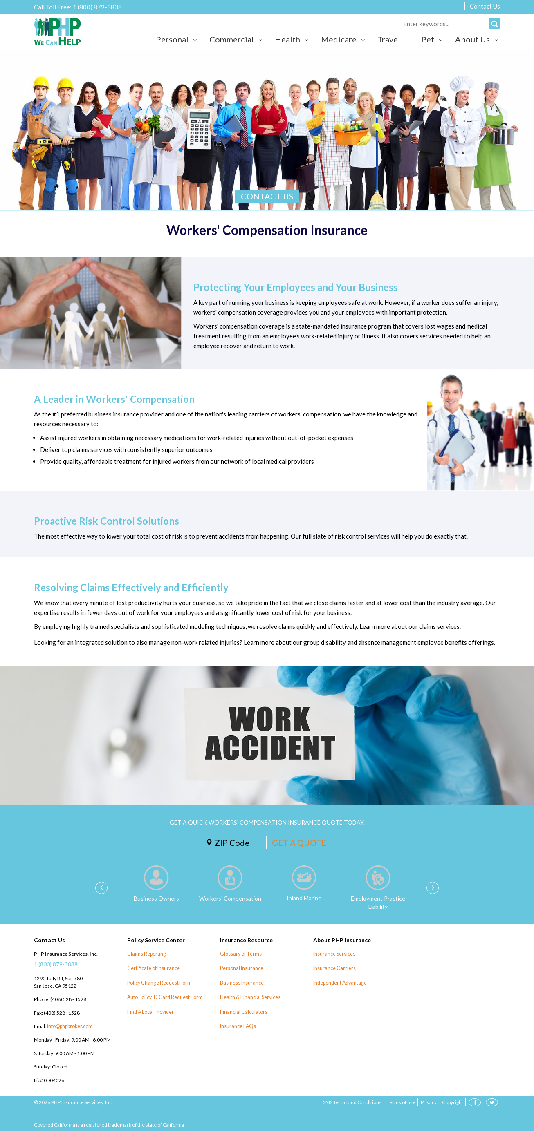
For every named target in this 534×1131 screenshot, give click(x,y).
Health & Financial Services (249, 997)
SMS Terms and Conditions (352, 1102)
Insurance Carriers (334, 968)
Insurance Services (334, 954)
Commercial (231, 39)
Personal (172, 39)
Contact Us (485, 6)
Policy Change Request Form (158, 982)
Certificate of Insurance (153, 968)
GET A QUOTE (299, 842)
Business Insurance (241, 982)
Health (287, 39)
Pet (427, 39)
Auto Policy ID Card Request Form (164, 997)
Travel (388, 39)
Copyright (452, 1102)
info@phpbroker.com (70, 1026)
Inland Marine (304, 897)
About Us (472, 39)
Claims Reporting (145, 954)
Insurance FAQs (237, 1025)
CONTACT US (267, 196)
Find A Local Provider (150, 1011)
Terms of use (401, 1102)
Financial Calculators (242, 1011)
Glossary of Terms (240, 954)
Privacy (429, 1102)
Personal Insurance (241, 968)
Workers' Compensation (230, 898)
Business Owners (156, 898)
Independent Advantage (339, 982)
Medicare (339, 39)
